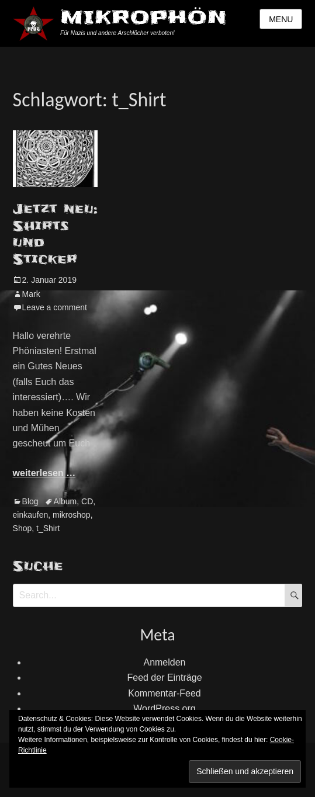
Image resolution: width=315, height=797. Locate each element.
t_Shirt (48, 528)
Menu (281, 19)
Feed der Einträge (164, 677)
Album (65, 501)
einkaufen (31, 514)
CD (87, 501)
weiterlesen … (44, 473)
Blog (30, 501)
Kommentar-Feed (164, 693)
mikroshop (72, 514)
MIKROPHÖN (143, 17)
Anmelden (164, 662)
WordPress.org (164, 708)
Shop (22, 528)
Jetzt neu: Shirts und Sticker (55, 234)
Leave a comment (54, 307)
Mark (31, 294)
